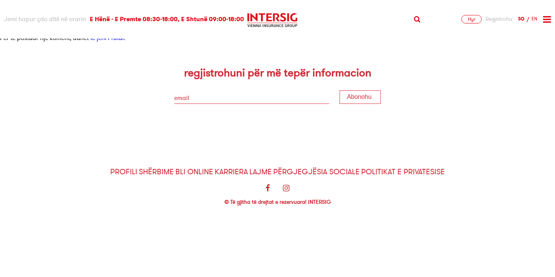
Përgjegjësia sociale (316, 172)
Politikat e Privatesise (403, 172)
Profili (123, 172)
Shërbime (156, 172)
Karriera (231, 172)
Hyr (471, 19)
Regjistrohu (499, 19)
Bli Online (194, 172)
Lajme (260, 172)
